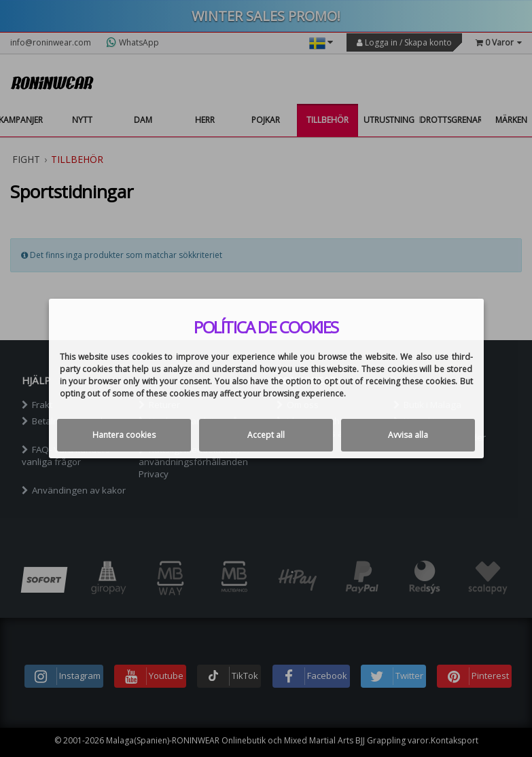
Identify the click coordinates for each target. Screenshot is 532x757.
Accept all (266, 435)
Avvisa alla (408, 435)
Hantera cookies (124, 435)
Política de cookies (266, 327)
